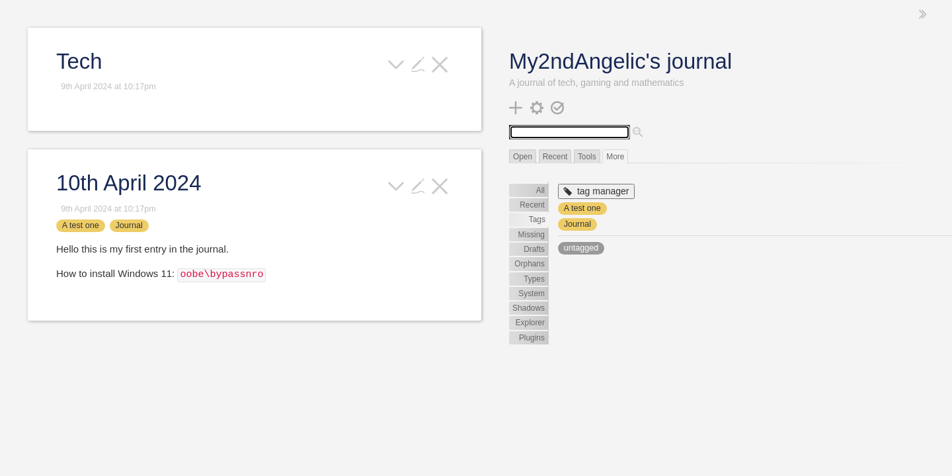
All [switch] (540, 190)
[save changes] (558, 107)
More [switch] (615, 156)
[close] (440, 63)
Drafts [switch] (534, 249)
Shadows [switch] (528, 308)
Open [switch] (522, 156)
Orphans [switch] (529, 263)
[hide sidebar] (923, 14)
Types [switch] (534, 279)
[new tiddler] (516, 107)
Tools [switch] (587, 156)
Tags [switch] (537, 219)
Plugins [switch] (532, 337)
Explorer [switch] (530, 322)
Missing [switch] (531, 234)
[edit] (418, 63)
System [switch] (531, 293)
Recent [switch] (555, 156)
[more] (396, 63)
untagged (581, 248)
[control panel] (537, 107)
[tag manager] (596, 191)
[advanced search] (638, 133)
